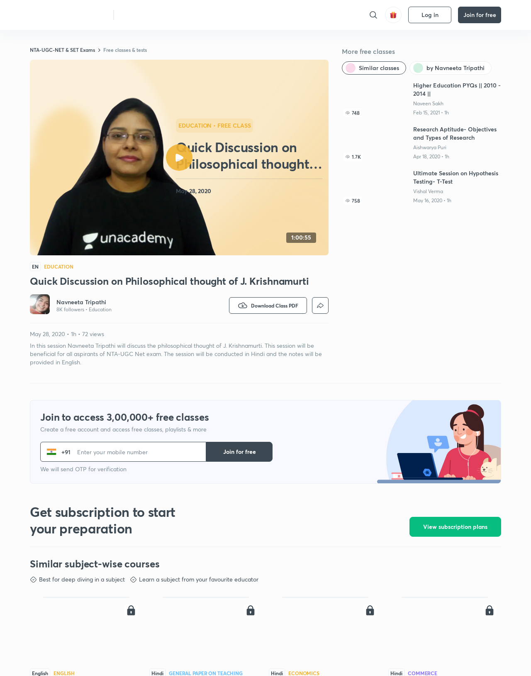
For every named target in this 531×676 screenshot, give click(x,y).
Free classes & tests (125, 49)
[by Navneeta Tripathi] (450, 68)
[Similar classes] (374, 68)
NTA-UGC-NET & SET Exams (62, 49)
